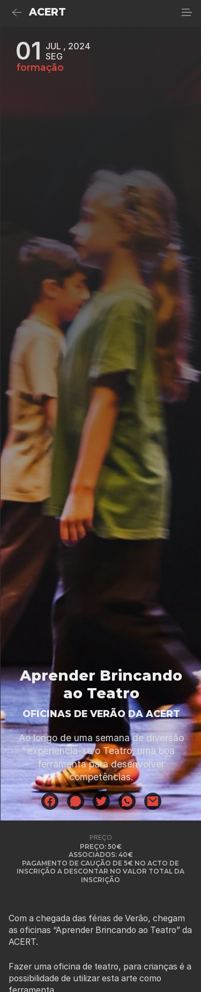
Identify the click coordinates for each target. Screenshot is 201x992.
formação (40, 67)
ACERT (47, 12)
